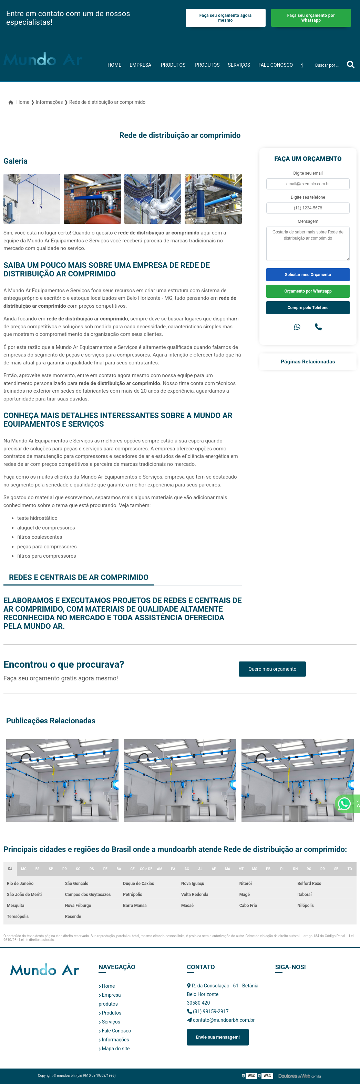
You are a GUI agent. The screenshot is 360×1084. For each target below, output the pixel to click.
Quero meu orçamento (272, 669)
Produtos (207, 65)
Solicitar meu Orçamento (308, 274)
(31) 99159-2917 (208, 1011)
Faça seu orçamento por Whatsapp (311, 18)
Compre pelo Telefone (308, 307)
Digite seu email (308, 173)
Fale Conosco (275, 65)
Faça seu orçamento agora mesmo (225, 18)
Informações (114, 1039)
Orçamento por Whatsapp (307, 291)
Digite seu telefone (308, 197)
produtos (173, 65)
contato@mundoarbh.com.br (221, 1020)
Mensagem (308, 221)
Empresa (140, 65)
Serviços (239, 65)
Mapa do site (114, 1048)
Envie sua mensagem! (218, 1037)
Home (114, 65)
